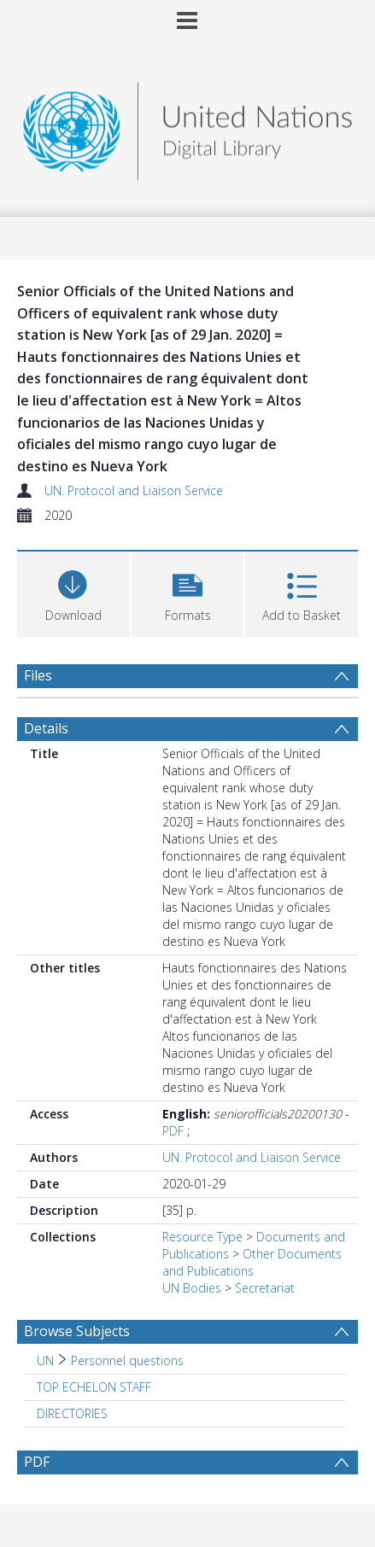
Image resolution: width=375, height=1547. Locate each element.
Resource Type (202, 1237)
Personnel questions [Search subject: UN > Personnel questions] (127, 1360)
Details (46, 728)
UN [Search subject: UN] (45, 1360)
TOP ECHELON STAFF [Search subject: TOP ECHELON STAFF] (94, 1387)
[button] (188, 592)
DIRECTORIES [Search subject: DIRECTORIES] (72, 1413)
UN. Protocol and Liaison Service (133, 490)
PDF (173, 1131)
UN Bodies (191, 1288)
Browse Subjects (77, 1331)
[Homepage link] (187, 127)
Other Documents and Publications (252, 1262)
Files (38, 675)
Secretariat (265, 1288)
